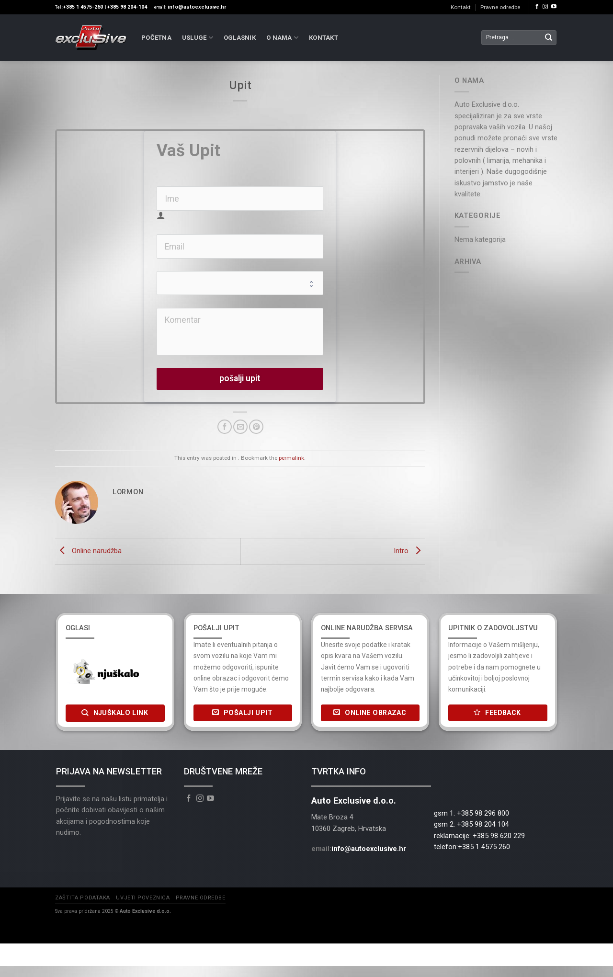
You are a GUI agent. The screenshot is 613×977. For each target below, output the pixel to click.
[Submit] (548, 37)
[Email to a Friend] (240, 427)
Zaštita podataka (82, 898)
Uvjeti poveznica (143, 898)
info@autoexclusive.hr (368, 848)
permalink (291, 457)
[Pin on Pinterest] (256, 427)
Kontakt (461, 7)
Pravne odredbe (500, 7)
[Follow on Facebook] (537, 7)
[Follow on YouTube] (553, 7)
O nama (282, 37)
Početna (156, 37)
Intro (409, 550)
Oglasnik (240, 37)
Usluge (197, 37)
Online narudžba (88, 550)
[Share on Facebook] (224, 427)
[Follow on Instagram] (545, 7)
